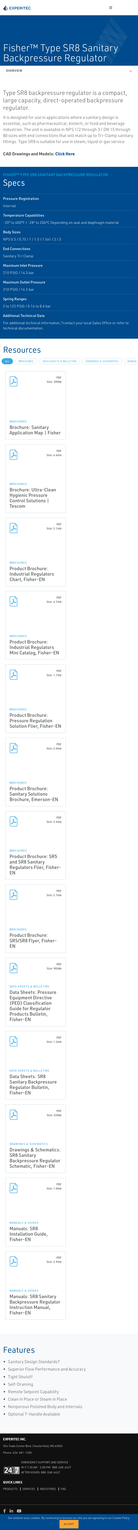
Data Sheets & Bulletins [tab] (59, 361)
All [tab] (7, 361)
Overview (14, 71)
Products (10, 1489)
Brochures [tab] (26, 361)
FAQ (63, 1489)
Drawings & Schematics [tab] (102, 361)
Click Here (65, 153)
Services (28, 1489)
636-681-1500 (22, 1452)
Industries (48, 1489)
